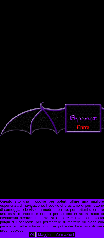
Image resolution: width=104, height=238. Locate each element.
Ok (32, 234)
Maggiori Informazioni (56, 234)
